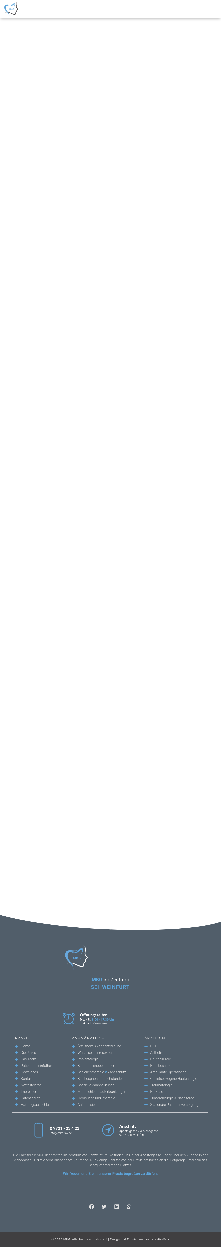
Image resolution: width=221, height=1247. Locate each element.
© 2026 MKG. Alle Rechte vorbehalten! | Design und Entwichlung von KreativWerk (111, 1239)
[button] (92, 1206)
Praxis (22, 1038)
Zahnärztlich (88, 1038)
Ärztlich (154, 1038)
